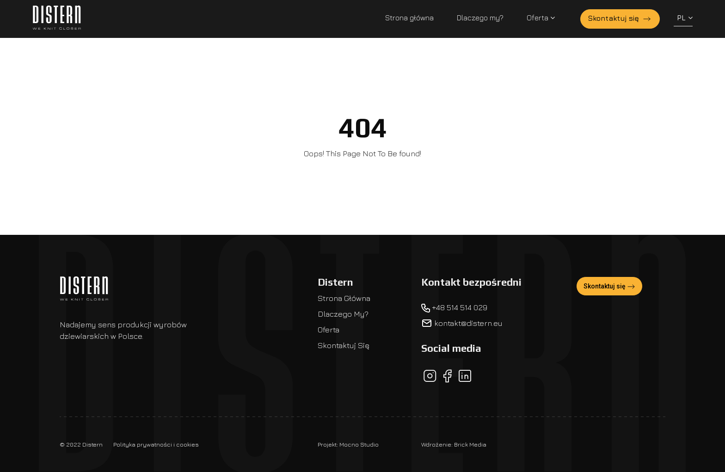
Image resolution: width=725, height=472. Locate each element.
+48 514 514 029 (454, 307)
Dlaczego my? (480, 17)
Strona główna (409, 17)
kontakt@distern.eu (462, 323)
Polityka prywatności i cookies (156, 444)
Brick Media (470, 444)
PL (685, 17)
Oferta (541, 17)
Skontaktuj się (620, 19)
